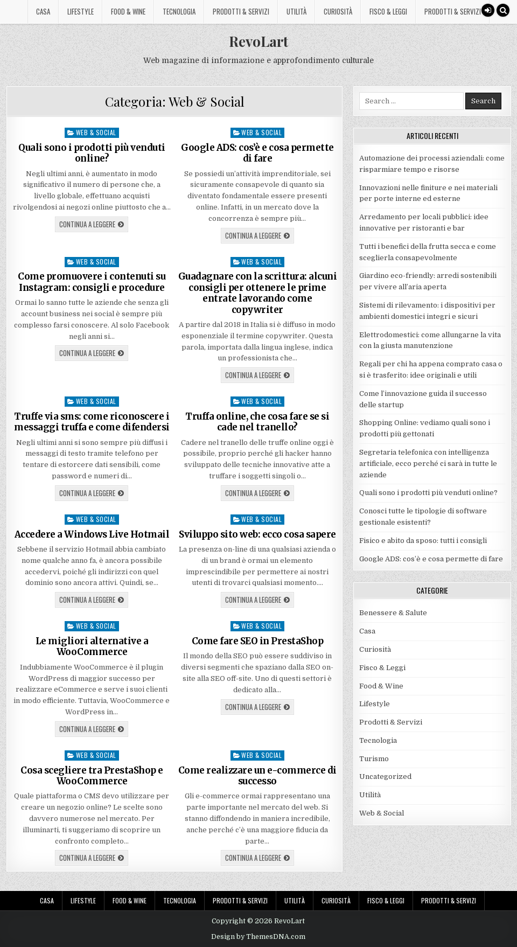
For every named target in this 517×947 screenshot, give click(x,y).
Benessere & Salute (393, 613)
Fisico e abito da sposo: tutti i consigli (423, 541)
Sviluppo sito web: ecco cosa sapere (257, 534)
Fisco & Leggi (388, 11)
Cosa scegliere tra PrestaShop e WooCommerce (91, 775)
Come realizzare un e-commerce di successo (257, 775)
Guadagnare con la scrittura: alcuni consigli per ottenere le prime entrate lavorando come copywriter (257, 292)
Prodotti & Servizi (241, 11)
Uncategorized (385, 776)
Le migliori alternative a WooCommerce (92, 646)
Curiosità (338, 11)
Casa (43, 11)
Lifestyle (80, 11)
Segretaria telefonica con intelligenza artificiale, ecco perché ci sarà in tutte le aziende (428, 463)
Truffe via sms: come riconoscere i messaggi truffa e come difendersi (92, 421)
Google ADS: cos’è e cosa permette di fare (257, 153)
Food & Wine (128, 11)
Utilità (296, 11)
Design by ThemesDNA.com (258, 937)
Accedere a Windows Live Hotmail (92, 534)
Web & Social (96, 132)
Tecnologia (179, 11)
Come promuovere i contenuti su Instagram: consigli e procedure (91, 281)
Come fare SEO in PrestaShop (258, 641)
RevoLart (258, 41)
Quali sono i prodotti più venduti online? (91, 153)
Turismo (374, 759)
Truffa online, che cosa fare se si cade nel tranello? (257, 421)
